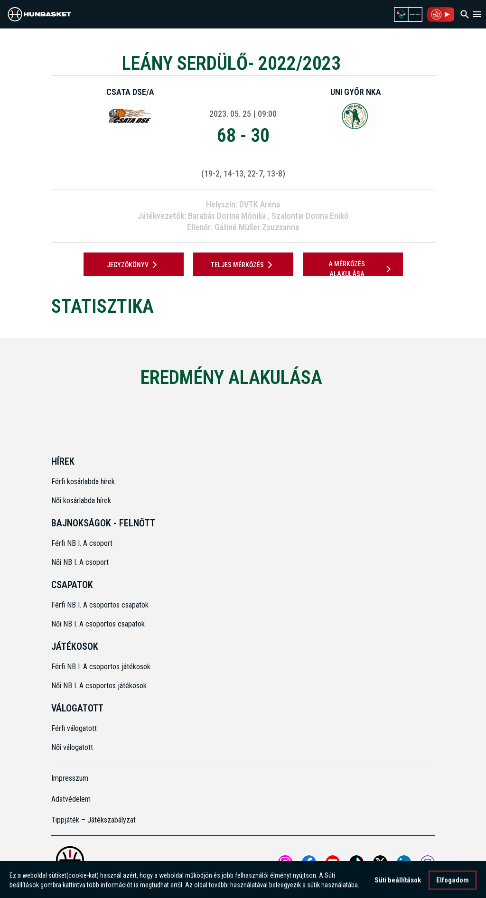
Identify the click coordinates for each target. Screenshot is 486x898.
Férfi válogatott (74, 728)
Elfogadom (452, 883)
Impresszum (69, 778)
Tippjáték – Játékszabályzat (93, 819)
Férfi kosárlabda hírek (83, 481)
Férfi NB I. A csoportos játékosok (100, 666)
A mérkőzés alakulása (361, 269)
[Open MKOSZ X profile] (380, 862)
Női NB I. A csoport (80, 562)
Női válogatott (72, 747)
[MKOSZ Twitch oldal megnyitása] (428, 862)
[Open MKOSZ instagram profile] (285, 862)
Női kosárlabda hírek (81, 500)
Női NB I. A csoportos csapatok (99, 623)
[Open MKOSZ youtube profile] (333, 862)
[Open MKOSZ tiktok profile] (356, 862)
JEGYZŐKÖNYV (133, 265)
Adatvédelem (71, 799)
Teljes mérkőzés (243, 265)
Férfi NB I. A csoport (81, 543)
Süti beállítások (397, 883)
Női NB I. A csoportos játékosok (99, 685)
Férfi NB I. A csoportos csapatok (100, 604)
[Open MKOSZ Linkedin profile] (404, 862)
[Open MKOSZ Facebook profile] (309, 862)
